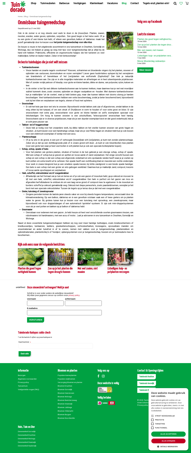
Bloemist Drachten (65, 386)
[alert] (168, 419)
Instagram (104, 376)
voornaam (31, 299)
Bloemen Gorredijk (65, 389)
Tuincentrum (23, 386)
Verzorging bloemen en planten (70, 382)
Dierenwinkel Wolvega (26, 439)
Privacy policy (23, 382)
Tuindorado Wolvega (146, 390)
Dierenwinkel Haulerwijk (27, 446)
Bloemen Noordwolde (66, 418)
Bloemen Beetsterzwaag (67, 400)
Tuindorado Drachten (146, 377)
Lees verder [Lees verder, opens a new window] (166, 411)
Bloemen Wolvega (65, 397)
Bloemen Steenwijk (65, 404)
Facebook (99, 376)
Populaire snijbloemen (66, 379)
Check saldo (25, 354)
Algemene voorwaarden (27, 379)
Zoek (175, 3)
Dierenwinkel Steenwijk (27, 442)
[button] (168, 446)
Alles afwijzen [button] (168, 441)
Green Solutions (143, 402)
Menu (4, 3)
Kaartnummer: (25, 342)
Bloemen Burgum (64, 414)
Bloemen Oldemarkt (65, 411)
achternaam (70, 299)
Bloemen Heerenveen (66, 393)
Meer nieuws (145, 70)
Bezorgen (21, 375)
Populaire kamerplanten (67, 375)
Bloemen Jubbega (65, 407)
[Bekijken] (187, 3)
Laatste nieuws (146, 34)
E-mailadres (32, 308)
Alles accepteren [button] (168, 434)
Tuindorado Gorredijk (146, 383)
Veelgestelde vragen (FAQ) (28, 389)
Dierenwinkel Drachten (26, 435)
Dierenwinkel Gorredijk (27, 431)
